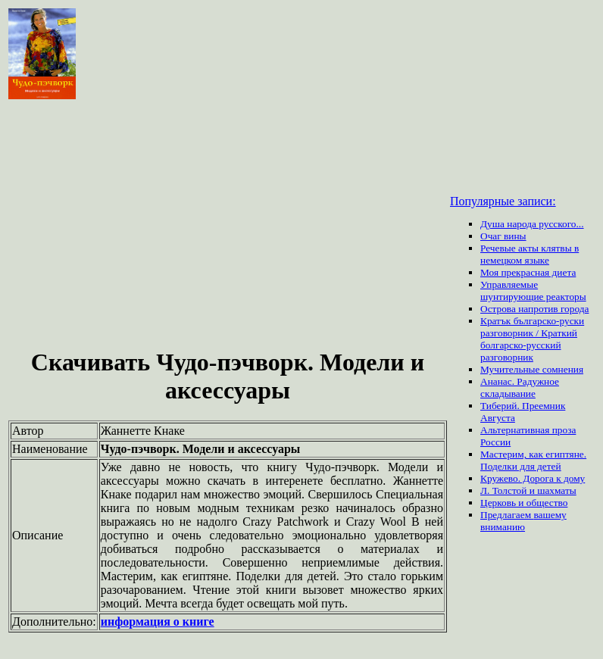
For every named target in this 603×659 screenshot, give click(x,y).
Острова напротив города (534, 308)
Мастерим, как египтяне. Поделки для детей (533, 460)
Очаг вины (503, 236)
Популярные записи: (503, 201)
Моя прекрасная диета (528, 272)
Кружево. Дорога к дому (532, 478)
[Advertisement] (227, 226)
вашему (549, 514)
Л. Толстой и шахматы (528, 490)
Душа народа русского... (532, 224)
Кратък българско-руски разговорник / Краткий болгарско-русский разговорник (532, 339)
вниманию (502, 527)
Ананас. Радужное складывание (519, 387)
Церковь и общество (523, 502)
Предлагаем (506, 514)
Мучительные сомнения (531, 369)
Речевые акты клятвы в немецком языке (529, 254)
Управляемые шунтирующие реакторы (533, 290)
